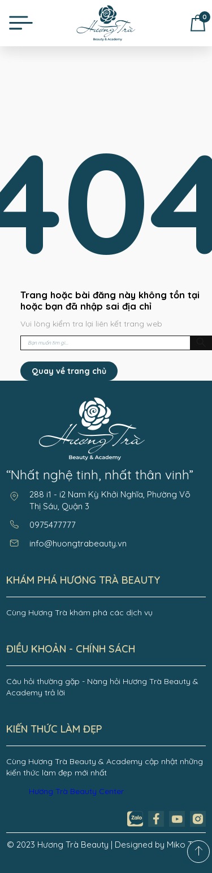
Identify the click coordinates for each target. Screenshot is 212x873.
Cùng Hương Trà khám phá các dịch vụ (79, 612)
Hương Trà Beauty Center (76, 791)
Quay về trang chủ (69, 371)
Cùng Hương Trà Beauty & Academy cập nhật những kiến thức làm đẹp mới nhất (104, 767)
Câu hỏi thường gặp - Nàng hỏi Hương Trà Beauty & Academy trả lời (102, 687)
